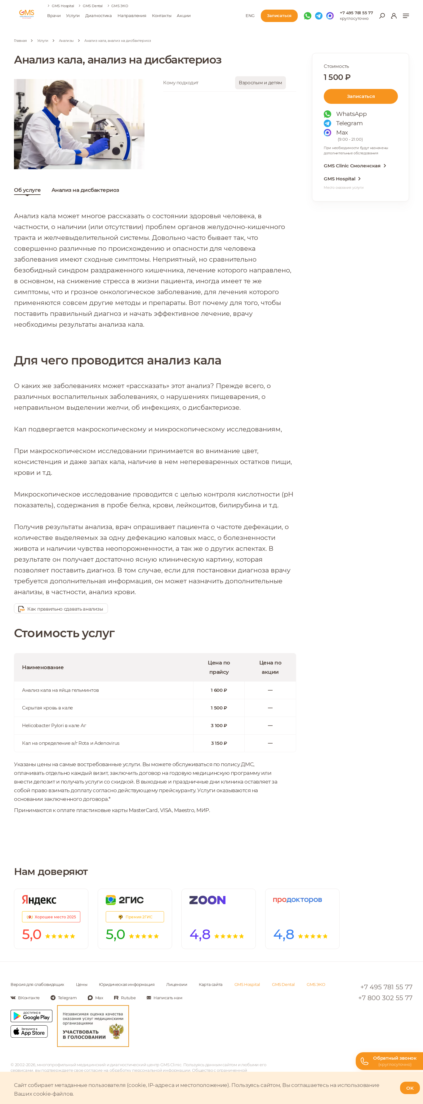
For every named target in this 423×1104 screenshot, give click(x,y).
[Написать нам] (164, 997)
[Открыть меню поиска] (382, 16)
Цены (81, 984)
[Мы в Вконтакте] (25, 997)
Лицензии (176, 984)
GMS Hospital (63, 6)
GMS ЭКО (119, 6)
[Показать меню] (406, 16)
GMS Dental (93, 6)
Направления (132, 15)
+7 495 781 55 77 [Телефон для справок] (356, 12)
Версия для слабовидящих (37, 984)
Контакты (161, 15)
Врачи (53, 15)
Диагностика (98, 15)
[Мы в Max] (330, 16)
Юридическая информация (126, 984)
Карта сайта (211, 984)
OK (410, 1088)
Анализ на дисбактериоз (85, 191)
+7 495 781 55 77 (386, 987)
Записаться (361, 96)
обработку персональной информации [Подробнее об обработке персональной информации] (149, 1070)
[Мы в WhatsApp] (307, 16)
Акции (183, 15)
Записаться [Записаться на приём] (279, 15)
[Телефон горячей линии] (389, 1061)
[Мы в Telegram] (319, 16)
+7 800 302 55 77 (385, 998)
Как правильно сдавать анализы (60, 609)
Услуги (73, 15)
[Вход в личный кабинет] (394, 16)
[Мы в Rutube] (125, 997)
